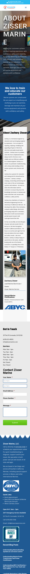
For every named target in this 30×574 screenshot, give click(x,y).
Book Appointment (11, 497)
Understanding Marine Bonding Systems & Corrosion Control (13, 550)
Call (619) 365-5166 (15, 1)
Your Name (8, 377)
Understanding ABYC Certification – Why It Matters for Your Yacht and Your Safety (15, 566)
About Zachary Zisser (11, 503)
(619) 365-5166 (20, 447)
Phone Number (9, 398)
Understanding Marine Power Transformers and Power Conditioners (12, 558)
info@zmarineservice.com (16, 523)
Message (7, 405)
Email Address (8, 391)
